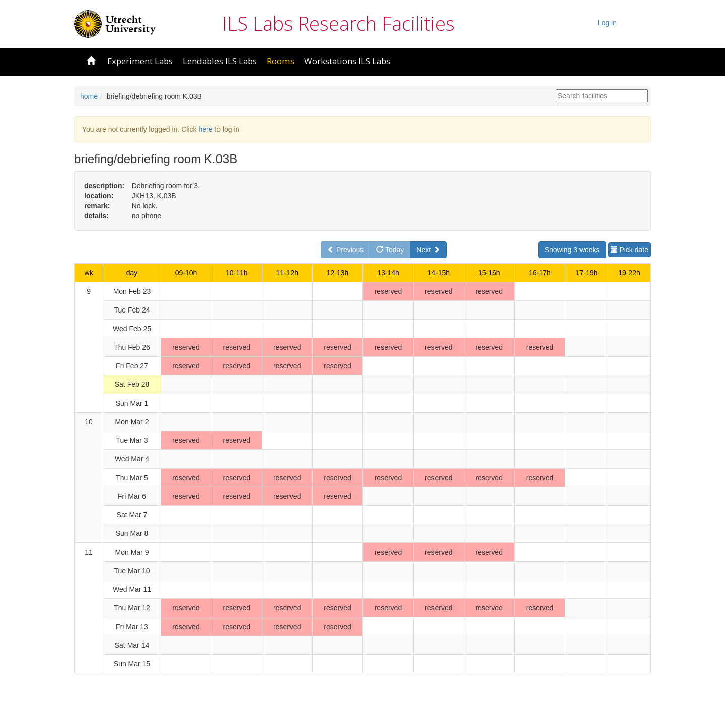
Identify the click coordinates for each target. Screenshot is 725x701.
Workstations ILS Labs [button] (347, 61)
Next (428, 250)
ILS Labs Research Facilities (338, 23)
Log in (607, 23)
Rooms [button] (280, 61)
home (89, 96)
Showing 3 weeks (572, 250)
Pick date (629, 250)
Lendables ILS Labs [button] (220, 61)
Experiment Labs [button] (140, 61)
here (205, 129)
